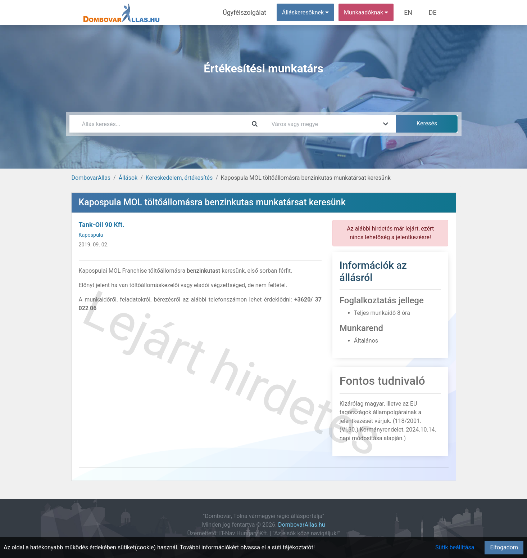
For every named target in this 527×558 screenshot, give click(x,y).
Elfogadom (504, 547)
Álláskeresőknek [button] (309, 12)
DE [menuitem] (433, 12)
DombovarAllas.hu (301, 524)
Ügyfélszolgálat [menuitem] (251, 12)
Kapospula (91, 235)
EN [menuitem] (411, 12)
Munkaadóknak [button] (370, 12)
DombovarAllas (91, 177)
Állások (128, 177)
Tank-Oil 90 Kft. (101, 224)
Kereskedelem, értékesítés (179, 177)
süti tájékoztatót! (293, 547)
